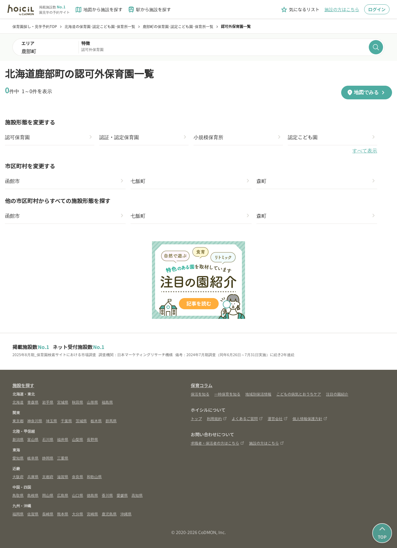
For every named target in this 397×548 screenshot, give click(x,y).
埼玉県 (51, 420)
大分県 (77, 513)
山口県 (77, 495)
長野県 (92, 439)
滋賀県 (62, 476)
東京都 (18, 420)
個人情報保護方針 (309, 418)
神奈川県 (34, 420)
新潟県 (18, 439)
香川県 (107, 495)
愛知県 (18, 457)
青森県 (32, 402)
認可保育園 (17, 137)
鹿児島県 (109, 513)
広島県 (62, 495)
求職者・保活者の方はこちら (217, 443)
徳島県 (92, 495)
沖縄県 (126, 513)
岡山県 (47, 495)
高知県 (137, 495)
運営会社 (278, 418)
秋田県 (77, 402)
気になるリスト (299, 9)
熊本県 (62, 513)
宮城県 (62, 402)
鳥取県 (18, 495)
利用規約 (217, 418)
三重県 (62, 457)
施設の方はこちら (341, 9)
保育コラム (201, 385)
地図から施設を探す (99, 9)
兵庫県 (32, 476)
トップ (196, 418)
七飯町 (138, 180)
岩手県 (47, 402)
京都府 (47, 476)
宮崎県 (92, 513)
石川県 (47, 439)
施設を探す (23, 385)
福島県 (107, 402)
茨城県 (81, 420)
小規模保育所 (208, 137)
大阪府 (18, 476)
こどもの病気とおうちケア (298, 393)
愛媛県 (122, 495)
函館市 (12, 180)
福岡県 (18, 513)
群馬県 (111, 420)
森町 (261, 180)
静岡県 (47, 457)
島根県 (32, 495)
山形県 (92, 402)
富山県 (32, 439)
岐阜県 (32, 457)
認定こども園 (303, 137)
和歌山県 (94, 476)
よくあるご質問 (247, 418)
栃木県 (96, 420)
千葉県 (66, 420)
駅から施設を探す (149, 9)
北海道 (18, 402)
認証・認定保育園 (119, 137)
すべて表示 (364, 150)
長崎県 (47, 513)
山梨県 (77, 439)
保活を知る (200, 393)
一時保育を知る (227, 393)
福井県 (62, 439)
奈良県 (77, 476)
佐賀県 (32, 513)
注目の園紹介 (337, 393)
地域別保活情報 (258, 393)
